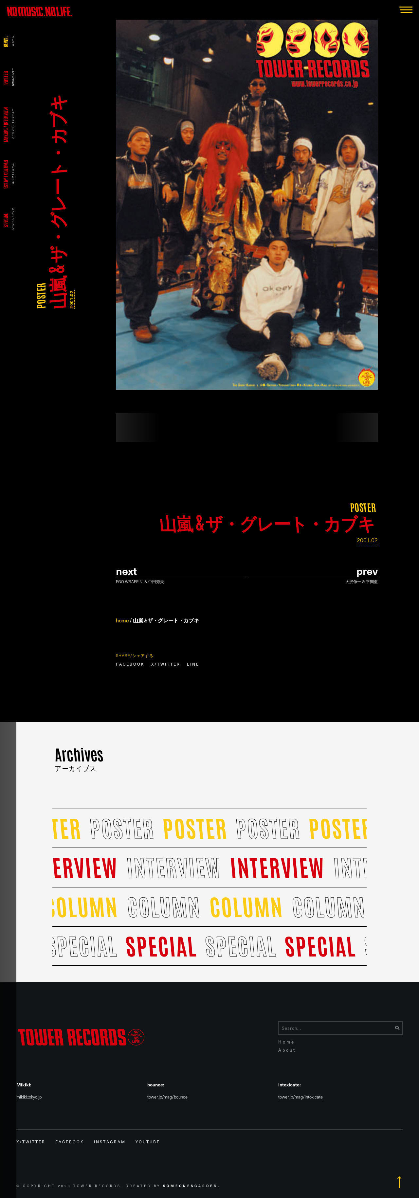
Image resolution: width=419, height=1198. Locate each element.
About (287, 1050)
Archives (79, 758)
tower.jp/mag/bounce (167, 1097)
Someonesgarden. (192, 1185)
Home (286, 1042)
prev (367, 571)
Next (126, 571)
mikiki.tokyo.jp (29, 1097)
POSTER (40, 295)
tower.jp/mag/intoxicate (300, 1097)
